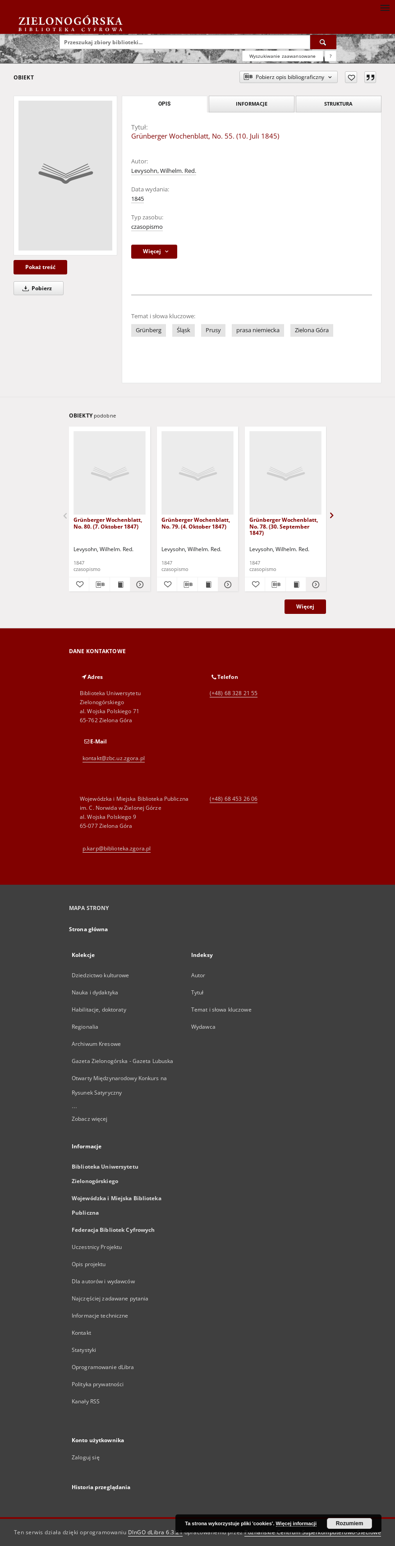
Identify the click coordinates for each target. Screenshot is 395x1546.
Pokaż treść (40, 267)
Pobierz (35, 288)
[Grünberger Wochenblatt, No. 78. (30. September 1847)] (285, 473)
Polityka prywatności (98, 1384)
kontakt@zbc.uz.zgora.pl (114, 758)
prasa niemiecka (258, 330)
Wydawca (203, 1027)
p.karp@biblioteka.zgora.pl (117, 848)
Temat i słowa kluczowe (221, 1009)
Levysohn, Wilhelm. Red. (163, 171)
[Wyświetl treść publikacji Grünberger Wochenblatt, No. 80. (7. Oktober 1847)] (120, 584)
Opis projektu (89, 1264)
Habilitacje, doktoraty (99, 1009)
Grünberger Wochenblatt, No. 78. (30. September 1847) (283, 526)
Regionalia (85, 1027)
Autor (198, 975)
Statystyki (84, 1350)
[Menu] (385, 7)
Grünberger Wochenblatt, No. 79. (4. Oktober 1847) (195, 523)
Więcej (305, 606)
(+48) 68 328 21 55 (233, 693)
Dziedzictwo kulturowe (100, 975)
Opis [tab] (164, 104)
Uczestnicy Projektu (97, 1247)
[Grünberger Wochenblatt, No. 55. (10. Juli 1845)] (65, 176)
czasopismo (147, 227)
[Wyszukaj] (323, 42)
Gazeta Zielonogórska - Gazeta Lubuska (122, 1061)
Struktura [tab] (338, 103)
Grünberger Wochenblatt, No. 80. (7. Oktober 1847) (107, 523)
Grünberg (148, 330)
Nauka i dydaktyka (95, 992)
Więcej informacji (296, 1523)
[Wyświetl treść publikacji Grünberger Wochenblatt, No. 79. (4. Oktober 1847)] (208, 584)
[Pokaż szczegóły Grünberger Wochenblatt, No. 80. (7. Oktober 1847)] (139, 584)
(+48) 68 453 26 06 (233, 799)
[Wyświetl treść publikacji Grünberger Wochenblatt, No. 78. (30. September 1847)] (296, 584)
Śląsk (183, 330)
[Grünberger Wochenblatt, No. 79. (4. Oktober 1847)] (197, 473)
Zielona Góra (312, 330)
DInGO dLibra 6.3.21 (155, 1532)
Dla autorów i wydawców (103, 1281)
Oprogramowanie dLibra (103, 1367)
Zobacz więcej (90, 1119)
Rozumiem (349, 1523)
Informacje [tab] (251, 103)
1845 (137, 199)
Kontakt (81, 1333)
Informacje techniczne (100, 1315)
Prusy (213, 330)
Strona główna (88, 929)
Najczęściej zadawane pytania (110, 1298)
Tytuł (197, 992)
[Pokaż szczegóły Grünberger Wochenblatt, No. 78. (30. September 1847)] (315, 584)
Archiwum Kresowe (96, 1044)
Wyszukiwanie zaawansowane (282, 56)
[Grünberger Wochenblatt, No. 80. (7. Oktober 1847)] (109, 473)
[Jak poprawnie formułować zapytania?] (330, 56)
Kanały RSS (86, 1401)
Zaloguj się (86, 1457)
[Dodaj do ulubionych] (351, 77)
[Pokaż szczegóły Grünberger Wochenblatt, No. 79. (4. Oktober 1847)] (227, 584)
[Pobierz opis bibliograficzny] (99, 584)
